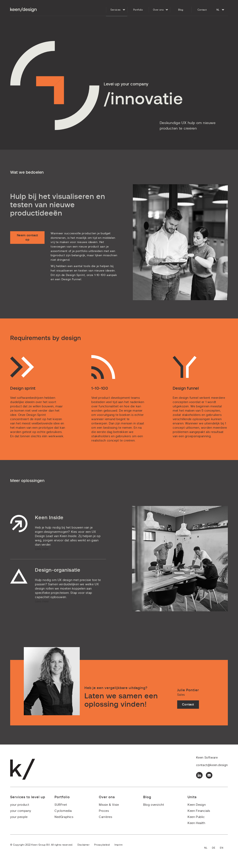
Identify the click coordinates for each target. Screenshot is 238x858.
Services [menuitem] (115, 10)
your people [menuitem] (19, 817)
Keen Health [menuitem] (196, 823)
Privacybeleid (102, 845)
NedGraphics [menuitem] (64, 817)
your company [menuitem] (20, 810)
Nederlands (208, 848)
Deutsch (216, 848)
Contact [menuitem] (202, 10)
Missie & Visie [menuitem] (109, 804)
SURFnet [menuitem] (61, 804)
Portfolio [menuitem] (138, 10)
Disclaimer (84, 845)
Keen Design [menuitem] (197, 804)
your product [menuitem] (19, 804)
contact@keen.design (212, 765)
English (224, 848)
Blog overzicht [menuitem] (153, 804)
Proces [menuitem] (104, 810)
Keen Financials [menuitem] (199, 810)
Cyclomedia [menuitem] (63, 810)
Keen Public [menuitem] (196, 817)
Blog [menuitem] (180, 10)
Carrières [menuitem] (105, 817)
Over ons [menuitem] (158, 10)
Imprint (119, 845)
